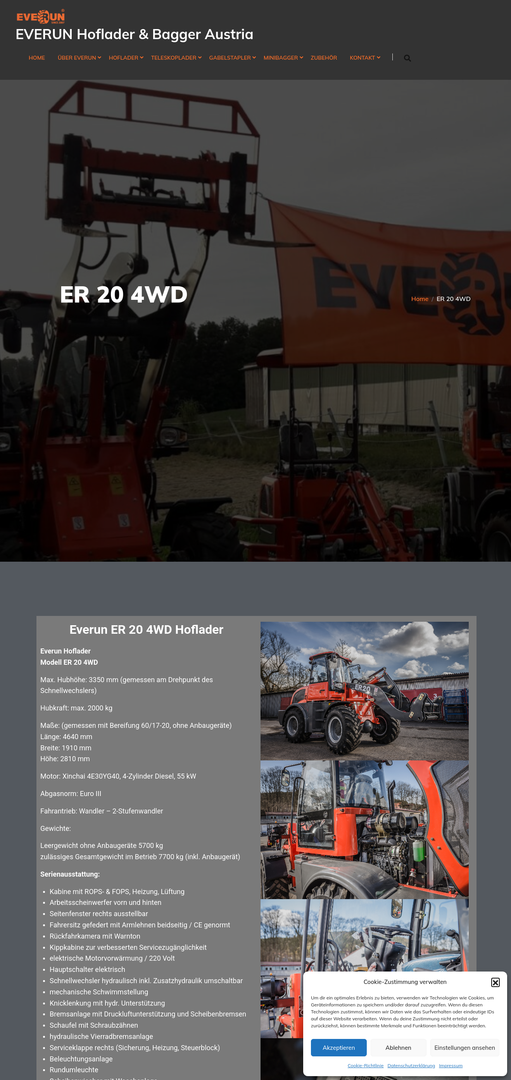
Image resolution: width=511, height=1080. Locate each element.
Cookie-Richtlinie (366, 1065)
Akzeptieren (339, 1047)
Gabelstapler (230, 58)
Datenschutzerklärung (411, 1065)
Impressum (451, 1065)
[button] (495, 982)
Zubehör (324, 58)
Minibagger (281, 58)
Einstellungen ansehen (465, 1047)
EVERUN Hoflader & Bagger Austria (135, 34)
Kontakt (362, 58)
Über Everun (77, 58)
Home (37, 58)
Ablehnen (398, 1047)
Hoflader (123, 58)
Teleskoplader (174, 58)
